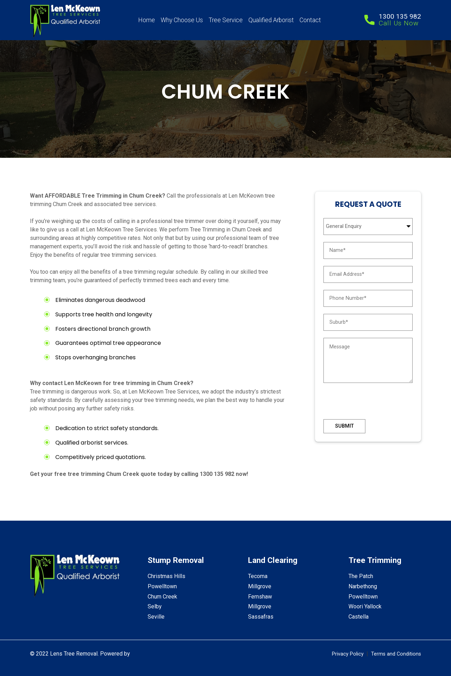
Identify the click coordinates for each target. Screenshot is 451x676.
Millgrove (259, 586)
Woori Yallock (365, 606)
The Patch (360, 576)
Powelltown (162, 586)
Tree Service (226, 20)
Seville (156, 616)
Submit (344, 426)
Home (146, 20)
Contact (310, 20)
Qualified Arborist (271, 20)
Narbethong (362, 586)
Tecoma (257, 576)
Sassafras (260, 616)
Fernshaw (260, 596)
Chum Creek (162, 596)
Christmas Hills (166, 576)
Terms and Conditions (396, 654)
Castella (358, 616)
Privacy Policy (348, 654)
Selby (155, 606)
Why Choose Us (182, 20)
